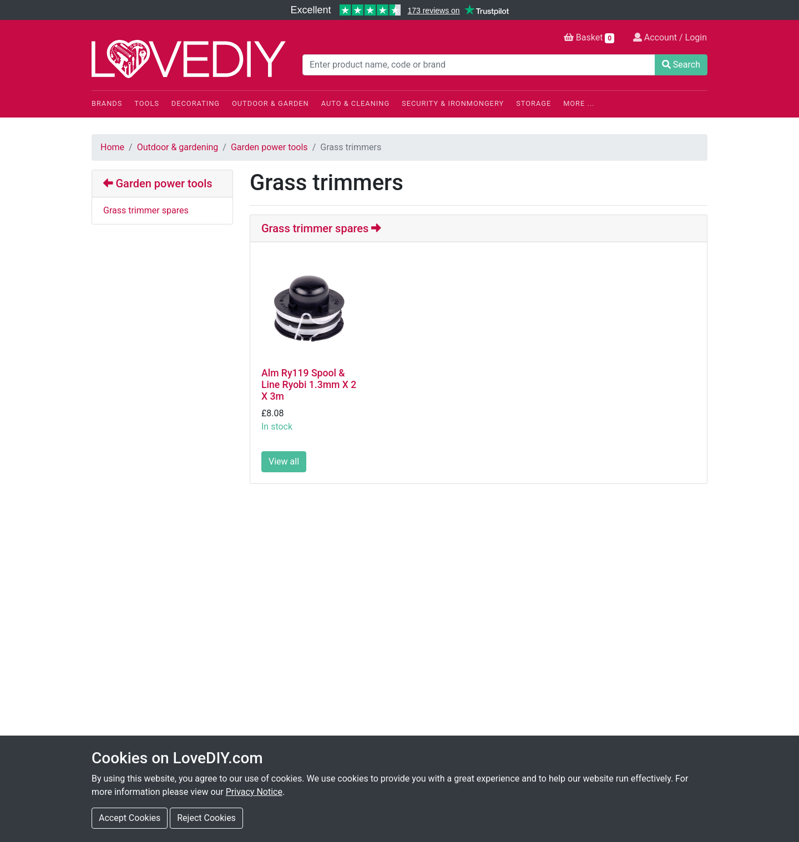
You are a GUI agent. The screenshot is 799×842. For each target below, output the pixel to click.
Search (681, 64)
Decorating (195, 103)
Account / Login (670, 37)
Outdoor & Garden (270, 103)
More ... (578, 103)
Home (112, 147)
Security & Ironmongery (453, 103)
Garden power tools (269, 147)
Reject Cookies (206, 818)
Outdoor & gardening (178, 147)
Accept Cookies (129, 818)
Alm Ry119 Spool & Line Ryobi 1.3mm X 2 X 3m (308, 385)
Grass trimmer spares (146, 210)
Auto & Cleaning (355, 103)
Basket (589, 37)
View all (284, 461)
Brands (107, 103)
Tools (146, 103)
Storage (533, 103)
